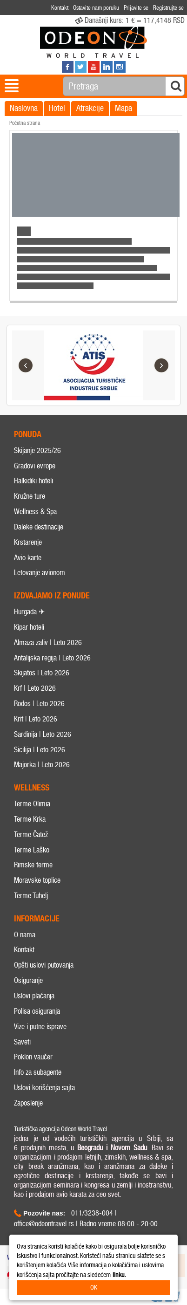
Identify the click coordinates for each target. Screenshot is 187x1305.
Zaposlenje (28, 1103)
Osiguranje (28, 980)
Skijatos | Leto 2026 (41, 672)
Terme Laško (31, 849)
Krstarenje (28, 542)
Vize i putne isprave (40, 1026)
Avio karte (27, 557)
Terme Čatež (31, 834)
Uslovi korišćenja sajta (44, 1087)
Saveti (22, 1041)
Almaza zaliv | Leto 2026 (48, 642)
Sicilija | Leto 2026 (39, 749)
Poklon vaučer (33, 1056)
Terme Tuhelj (31, 895)
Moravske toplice (37, 880)
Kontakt (24, 949)
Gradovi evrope (34, 465)
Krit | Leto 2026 (35, 718)
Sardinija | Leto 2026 (42, 734)
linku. (119, 1275)
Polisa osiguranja (37, 1011)
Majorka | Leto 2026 (42, 764)
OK (93, 1287)
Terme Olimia (32, 803)
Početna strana (24, 123)
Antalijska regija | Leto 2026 (52, 657)
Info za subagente (37, 1072)
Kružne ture (29, 496)
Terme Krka (30, 819)
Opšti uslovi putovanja (43, 965)
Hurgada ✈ (29, 611)
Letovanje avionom (39, 572)
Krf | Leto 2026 (35, 688)
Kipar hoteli (29, 627)
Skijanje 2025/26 (37, 450)
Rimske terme (33, 864)
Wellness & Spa (35, 511)
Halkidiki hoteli (33, 480)
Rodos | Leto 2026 (39, 703)
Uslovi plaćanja (34, 995)
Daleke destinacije (38, 526)
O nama (24, 934)
